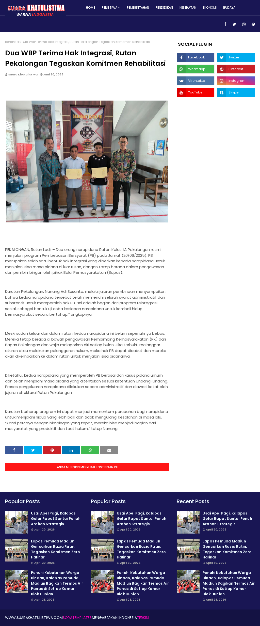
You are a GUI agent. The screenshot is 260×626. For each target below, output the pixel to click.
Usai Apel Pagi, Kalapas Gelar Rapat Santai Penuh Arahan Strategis (55, 518)
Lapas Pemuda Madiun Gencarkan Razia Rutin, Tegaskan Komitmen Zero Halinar (55, 549)
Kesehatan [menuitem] (188, 7)
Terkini (143, 617)
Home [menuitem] (90, 7)
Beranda (12, 42)
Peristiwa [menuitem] (109, 7)
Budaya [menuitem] (229, 7)
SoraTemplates (77, 617)
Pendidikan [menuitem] (164, 7)
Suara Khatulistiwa (23, 74)
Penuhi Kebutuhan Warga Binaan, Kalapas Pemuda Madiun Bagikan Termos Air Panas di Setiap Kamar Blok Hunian (57, 583)
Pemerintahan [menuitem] (138, 7)
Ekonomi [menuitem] (210, 7)
